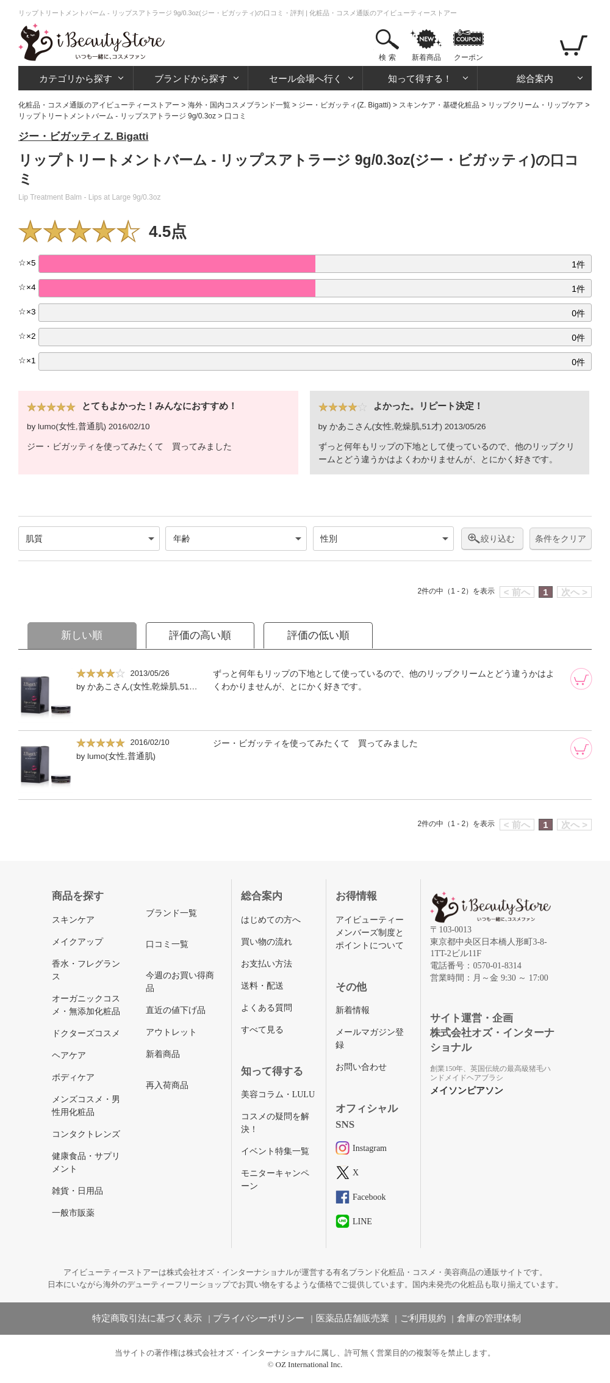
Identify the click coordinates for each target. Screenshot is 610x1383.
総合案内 (535, 78)
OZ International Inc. (309, 1364)
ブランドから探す (191, 78)
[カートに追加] (581, 679)
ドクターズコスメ (86, 1033)
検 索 (387, 57)
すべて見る (262, 1029)
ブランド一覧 (171, 913)
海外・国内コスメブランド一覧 (239, 105)
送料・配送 (262, 985)
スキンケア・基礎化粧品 (439, 105)
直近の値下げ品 (176, 1010)
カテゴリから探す (75, 78)
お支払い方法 (266, 963)
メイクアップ (77, 941)
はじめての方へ (271, 919)
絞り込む (498, 538)
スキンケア (73, 919)
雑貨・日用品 (77, 1191)
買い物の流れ (266, 941)
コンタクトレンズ (86, 1134)
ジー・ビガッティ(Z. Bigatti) (344, 105)
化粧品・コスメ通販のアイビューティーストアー (98, 105)
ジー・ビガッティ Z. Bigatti (83, 136)
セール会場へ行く (305, 78)
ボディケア (73, 1077)
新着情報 (353, 1010)
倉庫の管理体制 (489, 1318)
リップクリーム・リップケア (535, 105)
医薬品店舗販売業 (352, 1318)
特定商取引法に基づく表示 (147, 1318)
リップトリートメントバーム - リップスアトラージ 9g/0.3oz (117, 116)
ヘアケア (69, 1055)
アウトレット (171, 1032)
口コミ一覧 (167, 944)
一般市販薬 (73, 1213)
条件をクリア (560, 538)
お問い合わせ (361, 1067)
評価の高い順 (200, 635)
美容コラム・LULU (278, 1094)
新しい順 (81, 635)
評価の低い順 (318, 635)
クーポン (468, 57)
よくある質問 (266, 1007)
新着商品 (426, 57)
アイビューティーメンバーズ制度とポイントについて (370, 932)
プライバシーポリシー (258, 1318)
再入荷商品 (167, 1085)
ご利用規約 (423, 1318)
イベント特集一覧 (275, 1151)
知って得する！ (420, 78)
